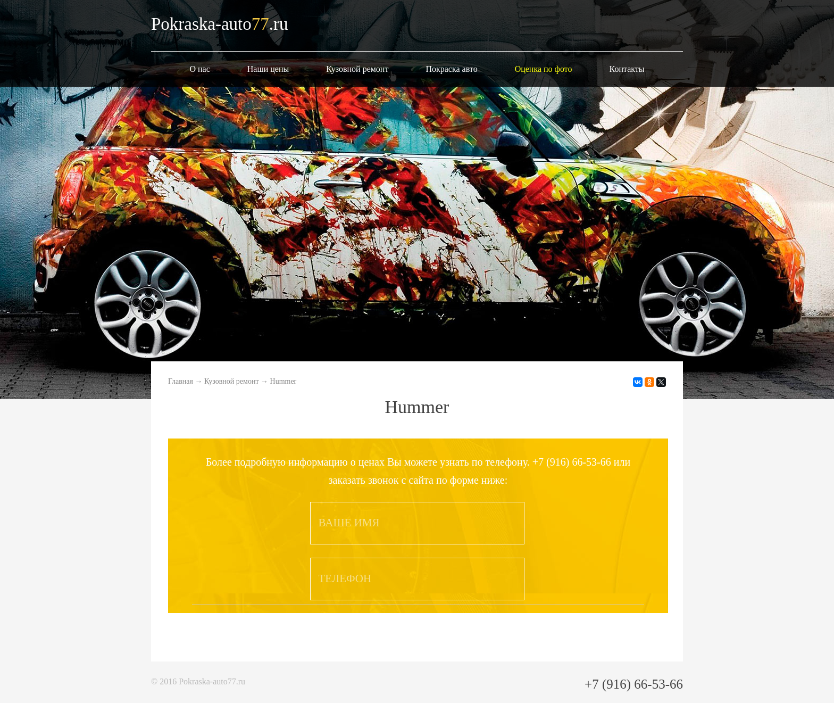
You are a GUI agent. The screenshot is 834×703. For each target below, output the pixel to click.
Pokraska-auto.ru (219, 24)
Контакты (627, 68)
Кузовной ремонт (357, 68)
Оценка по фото (543, 68)
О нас (199, 68)
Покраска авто (451, 68)
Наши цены (268, 68)
